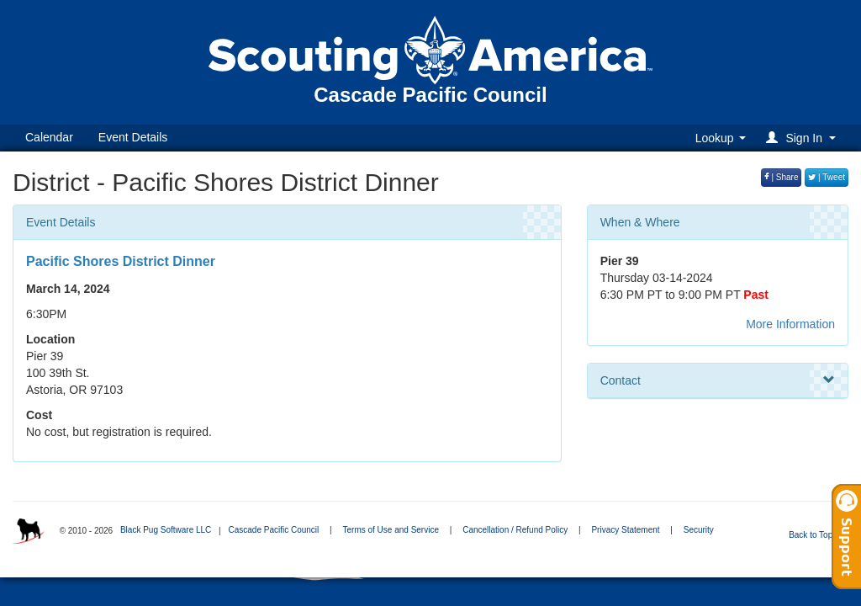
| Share (781, 177)
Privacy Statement (625, 529)
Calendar (49, 137)
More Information (790, 324)
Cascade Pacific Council (273, 529)
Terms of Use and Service (390, 529)
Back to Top (816, 535)
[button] (803, 138)
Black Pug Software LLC (165, 529)
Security (699, 529)
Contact (717, 380)
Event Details (132, 137)
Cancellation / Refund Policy (515, 529)
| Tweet (826, 177)
